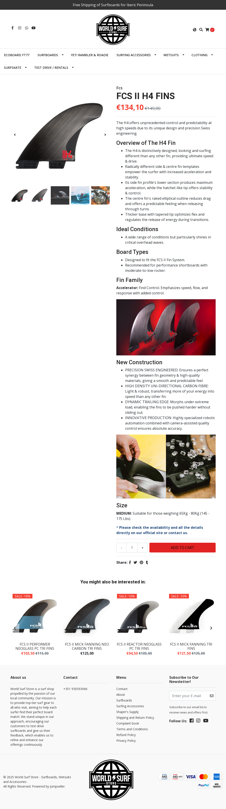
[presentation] (14, 134)
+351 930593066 (75, 689)
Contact (122, 689)
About (120, 694)
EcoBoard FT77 (16, 55)
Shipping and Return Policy (135, 717)
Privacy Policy (126, 740)
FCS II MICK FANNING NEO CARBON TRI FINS (87, 646)
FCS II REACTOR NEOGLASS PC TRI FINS (139, 646)
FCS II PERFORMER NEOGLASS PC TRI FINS (34, 646)
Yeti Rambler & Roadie (89, 55)
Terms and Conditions (132, 729)
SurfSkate (12, 67)
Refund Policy (126, 735)
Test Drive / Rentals (51, 67)
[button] (194, 29)
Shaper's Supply (127, 712)
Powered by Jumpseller (48, 786)
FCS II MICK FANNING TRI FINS (191, 646)
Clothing (199, 55)
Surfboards (48, 55)
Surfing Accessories (134, 55)
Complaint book (127, 723)
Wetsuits (171, 55)
